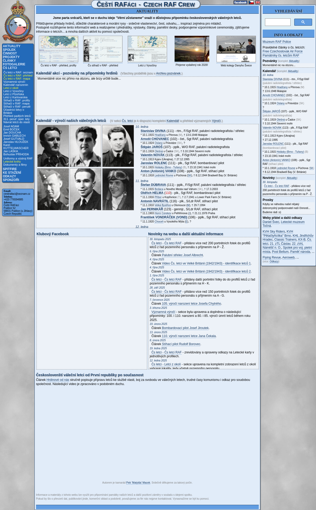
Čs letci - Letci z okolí (166, 364)
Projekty (11, 57)
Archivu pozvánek (168, 73)
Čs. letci (127, 121)
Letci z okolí (10, 87)
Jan (152, 209)
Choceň (159, 221)
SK (189, 175)
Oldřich (152, 193)
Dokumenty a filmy (15, 164)
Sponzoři (11, 180)
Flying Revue (272, 257)
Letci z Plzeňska (13, 94)
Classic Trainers (285, 239)
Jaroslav (154, 163)
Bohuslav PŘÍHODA (16, 154)
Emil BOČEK (11, 129)
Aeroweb (288, 257)
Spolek (9, 50)
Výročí (216, 121)
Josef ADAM (11, 126)
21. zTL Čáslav (280, 244)
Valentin (153, 155)
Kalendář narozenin (15, 84)
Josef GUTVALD (13, 138)
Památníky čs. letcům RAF (281, 55)
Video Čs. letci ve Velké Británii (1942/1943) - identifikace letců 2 (206, 271)
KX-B (301, 239)
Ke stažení (12, 172)
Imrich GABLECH (14, 135)
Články (9, 60)
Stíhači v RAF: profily (16, 100)
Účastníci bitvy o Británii (13, 111)
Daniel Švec (271, 222)
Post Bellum (280, 252)
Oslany (159, 143)
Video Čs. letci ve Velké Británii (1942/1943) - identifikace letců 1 (206, 263)
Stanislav (153, 131)
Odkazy (9, 176)
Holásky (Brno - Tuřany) (168, 167)
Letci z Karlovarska (15, 97)
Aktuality (11, 46)
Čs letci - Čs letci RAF (167, 243)
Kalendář (173, 121)
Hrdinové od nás (58, 380)
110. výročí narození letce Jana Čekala (189, 336)
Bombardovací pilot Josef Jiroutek (185, 328)
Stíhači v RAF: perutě (17, 106)
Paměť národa (300, 252)
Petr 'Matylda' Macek (138, 482)
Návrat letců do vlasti (16, 122)
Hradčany (160, 135)
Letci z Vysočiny (13, 91)
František (164, 217)
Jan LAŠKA (10, 151)
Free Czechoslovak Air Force (283, 51)
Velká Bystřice (163, 205)
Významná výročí (14, 81)
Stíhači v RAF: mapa (16, 103)
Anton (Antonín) (158, 171)
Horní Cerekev (163, 213)
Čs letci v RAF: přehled (17, 75)
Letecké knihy (12, 161)
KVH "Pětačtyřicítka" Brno (278, 233)
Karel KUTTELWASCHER (15, 146)
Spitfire (10, 169)
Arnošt (155, 139)
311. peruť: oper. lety (16, 119)
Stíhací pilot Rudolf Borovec (181, 344)
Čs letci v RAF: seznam (18, 72)
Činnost (10, 53)
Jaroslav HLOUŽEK (15, 141)
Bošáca (159, 189)
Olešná (159, 151)
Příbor (158, 197)
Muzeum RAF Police (277, 42)
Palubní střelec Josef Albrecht (182, 255)
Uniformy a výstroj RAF (18, 158)
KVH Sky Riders (274, 231)
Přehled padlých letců (17, 115)
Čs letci (10, 68)
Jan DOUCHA (12, 132)
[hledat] (277, 22)
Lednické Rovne (164, 175)
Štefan (153, 185)
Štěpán (152, 147)
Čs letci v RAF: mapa (16, 78)
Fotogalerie (14, 64)
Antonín (155, 201)
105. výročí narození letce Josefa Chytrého (191, 303)
